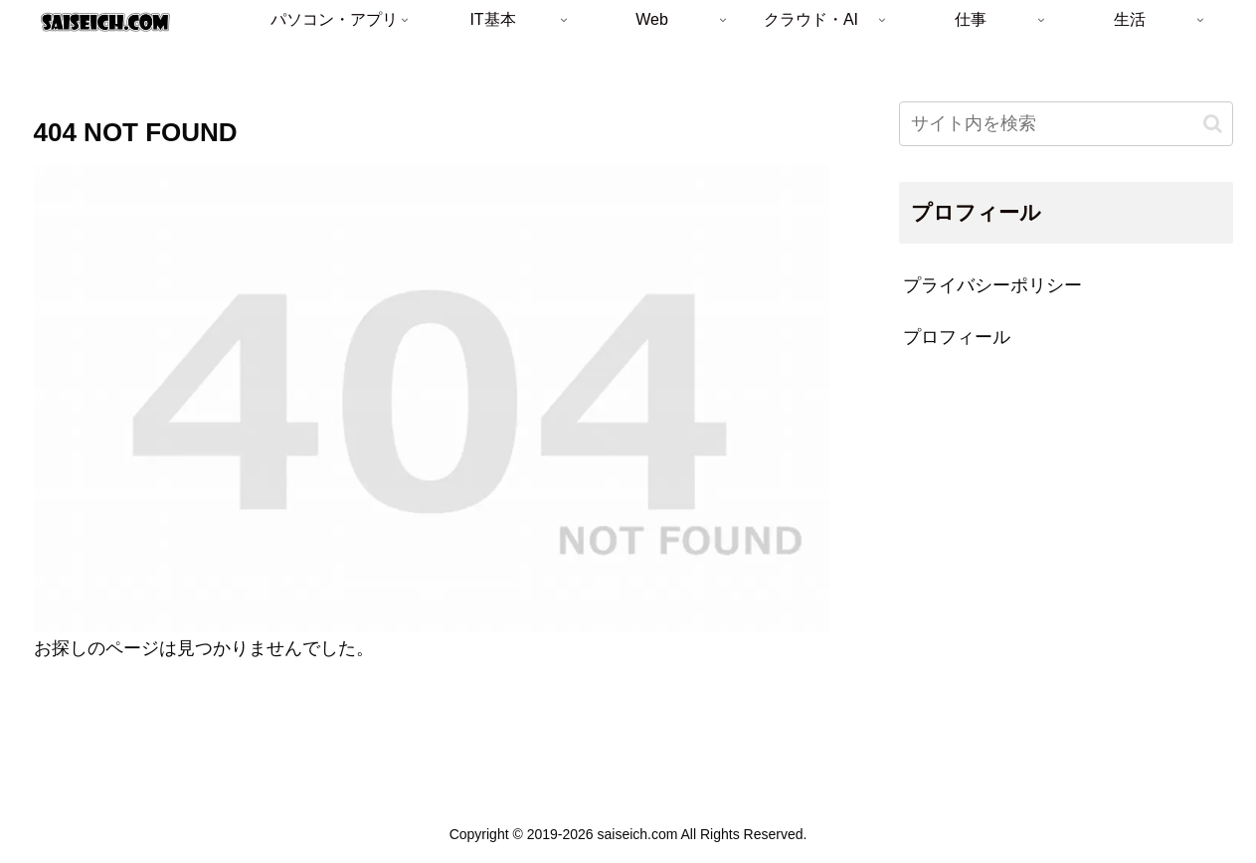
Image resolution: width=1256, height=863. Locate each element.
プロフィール (956, 337)
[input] (1066, 123)
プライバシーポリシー (992, 285)
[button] (1212, 123)
